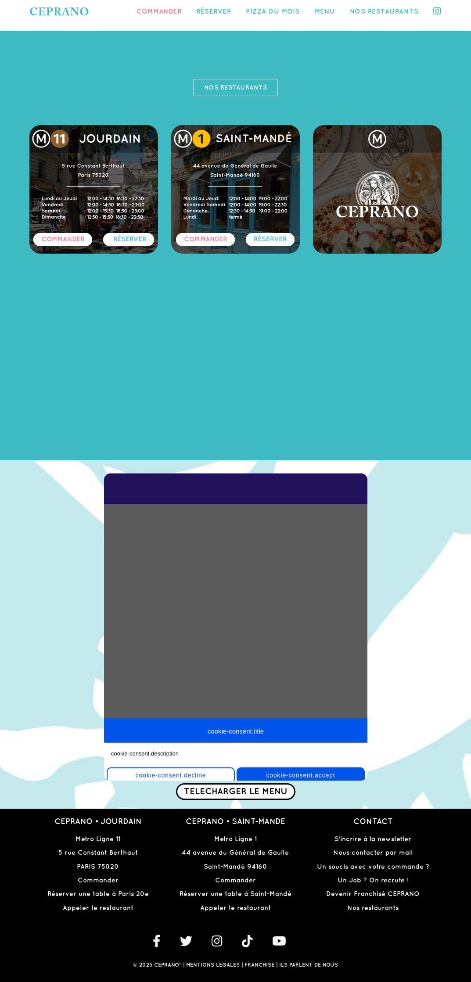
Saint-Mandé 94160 (235, 867)
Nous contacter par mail (373, 853)
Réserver (213, 12)
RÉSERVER (129, 240)
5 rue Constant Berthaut (98, 853)
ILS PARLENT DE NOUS (308, 965)
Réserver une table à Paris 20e (98, 894)
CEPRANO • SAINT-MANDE (235, 821)
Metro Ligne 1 (235, 839)
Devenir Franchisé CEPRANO (373, 894)
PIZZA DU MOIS (273, 12)
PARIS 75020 (98, 867)
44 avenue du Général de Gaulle (235, 853)
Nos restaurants (384, 12)
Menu (325, 12)
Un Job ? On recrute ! (373, 881)
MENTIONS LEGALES (213, 965)
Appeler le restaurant (98, 908)
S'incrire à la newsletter (372, 839)
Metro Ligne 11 (98, 839)
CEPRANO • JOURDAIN (98, 821)
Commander (159, 12)
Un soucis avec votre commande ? (373, 867)
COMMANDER (62, 240)
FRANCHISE (259, 965)
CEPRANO (59, 12)
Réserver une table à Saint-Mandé (235, 894)
